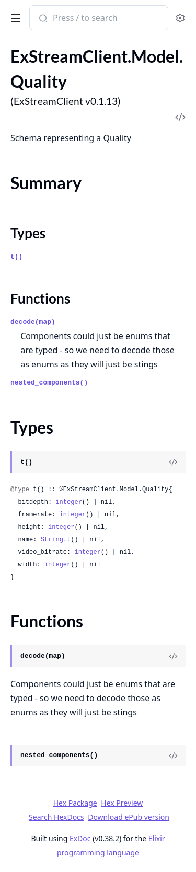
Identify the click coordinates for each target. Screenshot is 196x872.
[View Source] (173, 462)
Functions (40, 298)
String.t (56, 539)
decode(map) (32, 322)
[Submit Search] (42, 19)
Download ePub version (128, 817)
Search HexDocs (56, 817)
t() (16, 257)
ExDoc (80, 838)
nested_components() (49, 383)
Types (27, 233)
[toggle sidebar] (14, 16)
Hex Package (75, 803)
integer (68, 502)
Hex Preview (122, 803)
